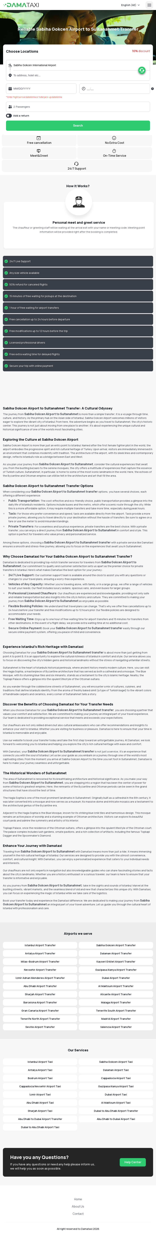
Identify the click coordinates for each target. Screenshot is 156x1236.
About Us (78, 1206)
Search (78, 125)
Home (78, 1199)
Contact (78, 1214)
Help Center (132, 1162)
